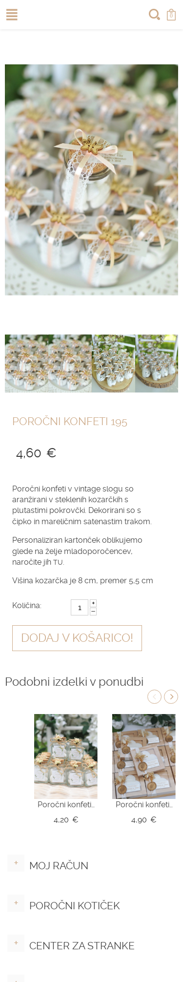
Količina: (26, 605)
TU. (58, 562)
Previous (154, 697)
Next (171, 697)
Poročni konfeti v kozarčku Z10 (66, 804)
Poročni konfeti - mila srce (144, 804)
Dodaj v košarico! (77, 638)
